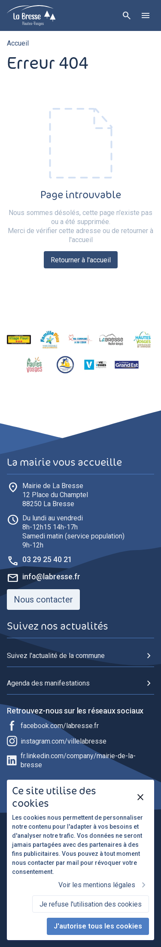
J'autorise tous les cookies (98, 926)
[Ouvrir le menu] (145, 15)
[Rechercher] (126, 15)
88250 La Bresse (55, 494)
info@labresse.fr (51, 576)
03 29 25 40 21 (47, 559)
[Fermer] (140, 797)
